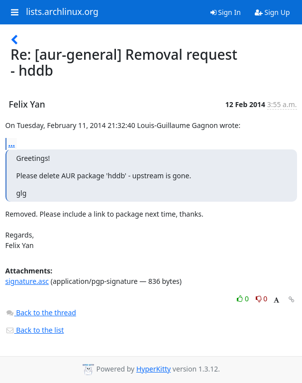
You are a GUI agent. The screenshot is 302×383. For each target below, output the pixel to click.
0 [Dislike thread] (262, 298)
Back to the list (34, 330)
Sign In (225, 12)
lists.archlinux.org (62, 12)
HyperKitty (153, 369)
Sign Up (272, 12)
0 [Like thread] (243, 298)
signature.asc (27, 281)
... (11, 143)
